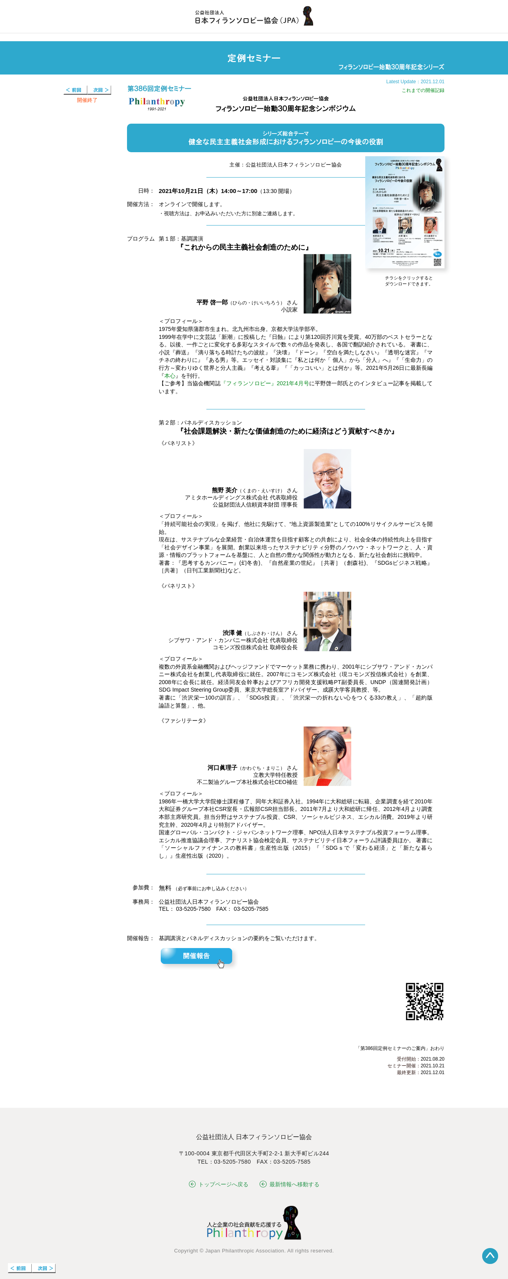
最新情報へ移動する (289, 1184)
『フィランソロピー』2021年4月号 (265, 383)
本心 (169, 376)
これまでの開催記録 (423, 90)
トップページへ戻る (219, 1184)
